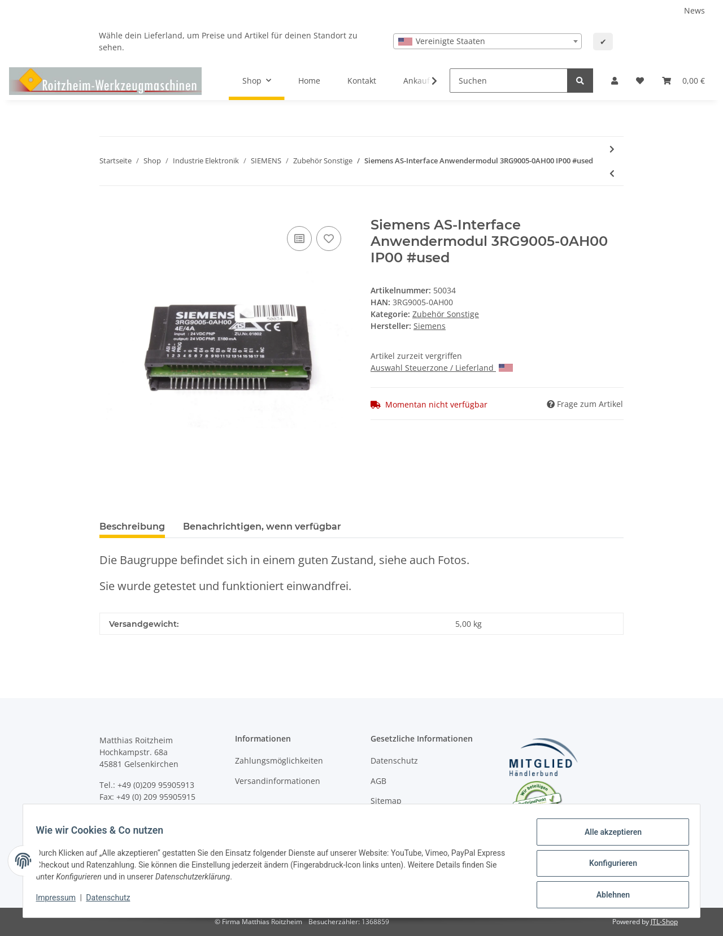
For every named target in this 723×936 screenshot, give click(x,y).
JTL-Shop (664, 921)
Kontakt (361, 80)
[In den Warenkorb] (108, 211)
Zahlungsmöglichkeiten (279, 760)
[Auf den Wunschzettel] (328, 238)
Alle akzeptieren (607, 837)
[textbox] (487, 41)
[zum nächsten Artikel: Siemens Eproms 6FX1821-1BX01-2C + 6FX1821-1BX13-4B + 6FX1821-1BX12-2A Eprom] (612, 149)
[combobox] (487, 41)
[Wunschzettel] (640, 80)
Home (309, 80)
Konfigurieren (607, 866)
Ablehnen (607, 895)
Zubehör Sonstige (445, 314)
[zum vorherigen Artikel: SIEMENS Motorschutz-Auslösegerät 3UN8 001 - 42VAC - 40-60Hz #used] (612, 173)
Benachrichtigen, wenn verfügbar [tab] (262, 526)
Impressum (61, 900)
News (694, 10)
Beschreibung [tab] (132, 526)
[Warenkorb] (683, 80)
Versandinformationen (277, 780)
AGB (378, 780)
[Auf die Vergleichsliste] (299, 238)
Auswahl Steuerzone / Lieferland (442, 367)
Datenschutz (394, 760)
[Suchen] (509, 80)
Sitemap (386, 800)
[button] (614, 80)
